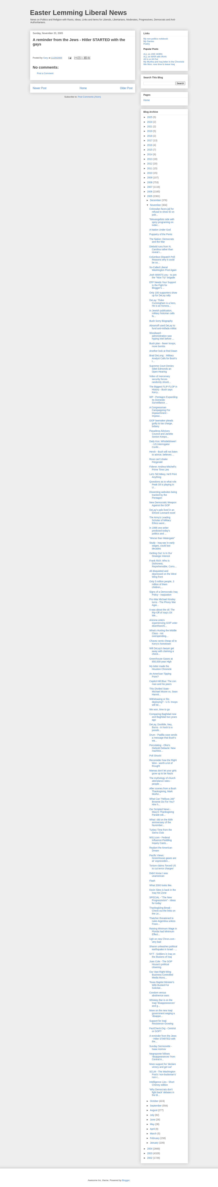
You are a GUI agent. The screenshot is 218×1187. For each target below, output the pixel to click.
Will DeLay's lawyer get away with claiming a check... (161, 651)
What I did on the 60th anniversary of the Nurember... (161, 822)
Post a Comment (45, 73)
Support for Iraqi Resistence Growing (161, 1022)
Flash (152, 880)
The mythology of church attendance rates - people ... (162, 781)
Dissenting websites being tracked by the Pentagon (163, 495)
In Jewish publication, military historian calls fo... (162, 313)
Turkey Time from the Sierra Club (160, 831)
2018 (150, 135)
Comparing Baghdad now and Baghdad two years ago (163, 717)
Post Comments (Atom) (89, 97)
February (155, 1138)
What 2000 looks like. (160, 885)
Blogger (125, 1180)
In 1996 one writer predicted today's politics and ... (159, 530)
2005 (150, 196)
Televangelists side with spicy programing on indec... (161, 222)
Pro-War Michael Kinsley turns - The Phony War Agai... (162, 602)
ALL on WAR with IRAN (155, 56)
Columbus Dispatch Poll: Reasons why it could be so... (162, 260)
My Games (148, 41)
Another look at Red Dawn (163, 351)
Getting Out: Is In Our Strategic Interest (160, 554)
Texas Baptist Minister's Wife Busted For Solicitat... (161, 985)
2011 (150, 168)
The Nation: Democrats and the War (161, 240)
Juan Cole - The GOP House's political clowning (160, 964)
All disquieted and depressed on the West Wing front (162, 574)
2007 (150, 187)
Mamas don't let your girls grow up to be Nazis (162, 772)
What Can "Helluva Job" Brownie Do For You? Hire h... (162, 801)
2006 (150, 191)
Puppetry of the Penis (160, 234)
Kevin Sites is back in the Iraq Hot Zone (162, 891)
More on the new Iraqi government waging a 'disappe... (162, 1013)
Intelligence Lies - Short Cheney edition (161, 1083)
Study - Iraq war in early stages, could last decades (162, 545)
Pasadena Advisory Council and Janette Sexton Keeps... (161, 434)
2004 (150, 1148)
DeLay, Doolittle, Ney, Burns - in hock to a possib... (161, 727)
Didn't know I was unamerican (158, 874)
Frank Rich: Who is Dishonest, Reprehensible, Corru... (163, 563)
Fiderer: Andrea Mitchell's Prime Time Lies (162, 468)
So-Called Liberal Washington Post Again (162, 269)
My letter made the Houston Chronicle (160, 667)
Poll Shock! (155, 755)
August (154, 1110)
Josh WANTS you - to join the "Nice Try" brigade (163, 276)
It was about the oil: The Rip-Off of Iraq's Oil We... (162, 612)
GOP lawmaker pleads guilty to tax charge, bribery (161, 423)
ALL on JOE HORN (152, 54)
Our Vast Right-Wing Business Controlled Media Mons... (161, 974)
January (154, 1142)
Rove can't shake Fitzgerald (158, 460)
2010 (150, 173)
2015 (150, 149)
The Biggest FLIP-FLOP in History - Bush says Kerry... (163, 389)
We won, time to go (159, 709)
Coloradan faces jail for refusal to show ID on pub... (161, 212)
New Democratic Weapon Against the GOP (162, 504)
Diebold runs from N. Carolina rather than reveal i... (161, 249)
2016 (150, 145)
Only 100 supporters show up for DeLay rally (163, 294)
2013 (150, 159)
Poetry (146, 44)
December (155, 200)
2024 (150, 122)
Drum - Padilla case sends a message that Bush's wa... (163, 737)
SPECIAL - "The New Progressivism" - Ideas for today (162, 900)
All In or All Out (150, 59)
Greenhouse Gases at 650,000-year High (161, 660)
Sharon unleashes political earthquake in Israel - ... (163, 948)
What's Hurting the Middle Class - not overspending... (163, 633)
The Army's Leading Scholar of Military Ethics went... (160, 520)
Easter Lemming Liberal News (78, 12)
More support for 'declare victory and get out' (162, 1065)
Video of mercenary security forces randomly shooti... (160, 379)
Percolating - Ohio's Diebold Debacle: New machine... (162, 748)
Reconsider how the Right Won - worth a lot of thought (163, 763)
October (154, 1101)
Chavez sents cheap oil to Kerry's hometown (163, 642)
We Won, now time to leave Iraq (159, 64)
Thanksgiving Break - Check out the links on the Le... (162, 910)
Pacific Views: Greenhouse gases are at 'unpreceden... (162, 858)
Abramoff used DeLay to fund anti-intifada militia (162, 327)
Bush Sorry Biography (161, 321)
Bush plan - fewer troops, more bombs (162, 345)
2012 (150, 163)
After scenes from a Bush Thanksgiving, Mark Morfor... (162, 791)
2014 (150, 154)
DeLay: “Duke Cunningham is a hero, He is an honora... (162, 303)
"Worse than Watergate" (162, 538)
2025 (150, 117)
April (152, 1129)
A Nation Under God (160, 229)
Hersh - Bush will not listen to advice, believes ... (163, 453)
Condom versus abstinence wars (159, 994)
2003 (150, 1153)
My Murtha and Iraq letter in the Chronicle (163, 61)
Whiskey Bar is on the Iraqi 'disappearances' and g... (162, 1003)
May (152, 1124)
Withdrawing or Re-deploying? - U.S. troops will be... (163, 702)
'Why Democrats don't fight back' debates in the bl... (161, 1092)
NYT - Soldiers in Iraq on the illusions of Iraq (162, 955)
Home (83, 88)
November (155, 205)
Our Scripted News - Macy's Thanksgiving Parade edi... (161, 812)
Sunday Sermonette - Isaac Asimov (160, 1047)
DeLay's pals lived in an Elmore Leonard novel (162, 511)
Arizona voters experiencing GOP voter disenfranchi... (163, 623)
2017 (150, 140)
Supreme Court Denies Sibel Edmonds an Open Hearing (161, 369)
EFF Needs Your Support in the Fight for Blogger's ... (162, 285)
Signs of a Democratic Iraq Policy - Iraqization (163, 593)
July (152, 1115)
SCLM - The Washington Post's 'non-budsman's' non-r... (162, 1074)
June (153, 1119)
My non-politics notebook (155, 38)
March (153, 1133)
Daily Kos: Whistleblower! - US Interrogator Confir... (162, 444)
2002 (150, 1158)
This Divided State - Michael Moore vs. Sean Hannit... (163, 691)
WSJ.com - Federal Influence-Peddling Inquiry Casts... (160, 840)
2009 (150, 177)
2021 (150, 126)
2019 (150, 131)
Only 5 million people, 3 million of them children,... (161, 584)
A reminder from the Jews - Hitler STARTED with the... (162, 1038)
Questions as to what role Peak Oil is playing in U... (162, 484)
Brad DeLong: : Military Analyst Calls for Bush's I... (163, 358)
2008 (150, 182)
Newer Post (39, 88)
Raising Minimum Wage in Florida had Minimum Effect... (163, 931)
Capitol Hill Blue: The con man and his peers (162, 682)
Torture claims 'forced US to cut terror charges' (162, 867)
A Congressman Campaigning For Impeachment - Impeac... (159, 411)
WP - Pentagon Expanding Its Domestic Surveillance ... (163, 400)
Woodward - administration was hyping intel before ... (161, 336)
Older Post (126, 88)
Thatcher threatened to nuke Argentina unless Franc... (162, 921)
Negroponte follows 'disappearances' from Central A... (162, 1056)
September (156, 1105)
